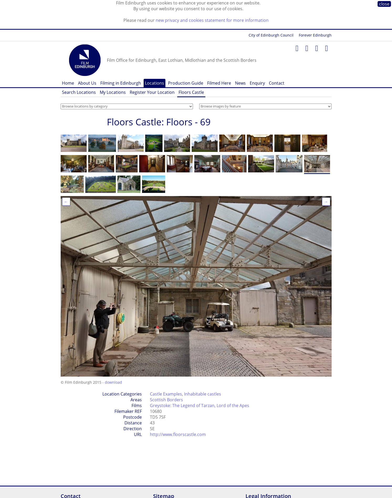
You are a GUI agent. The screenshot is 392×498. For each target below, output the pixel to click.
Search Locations (79, 92)
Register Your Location (152, 92)
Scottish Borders (166, 400)
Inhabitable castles (202, 394)
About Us (87, 83)
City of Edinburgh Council (271, 35)
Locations (154, 83)
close (384, 4)
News (240, 83)
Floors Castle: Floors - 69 (159, 122)
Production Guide (185, 83)
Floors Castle (191, 92)
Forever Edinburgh (315, 35)
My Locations (113, 92)
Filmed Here (219, 83)
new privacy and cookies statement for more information (212, 20)
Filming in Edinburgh (120, 83)
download (113, 382)
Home (68, 83)
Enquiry (257, 83)
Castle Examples (166, 394)
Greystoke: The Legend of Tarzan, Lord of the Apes (199, 405)
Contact (276, 83)
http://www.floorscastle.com (178, 434)
